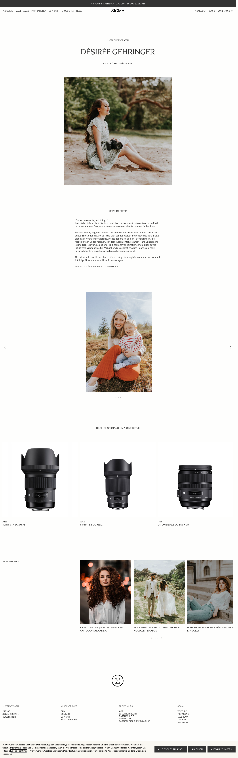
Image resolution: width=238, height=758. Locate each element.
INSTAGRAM (183, 714)
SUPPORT (65, 717)
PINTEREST (182, 722)
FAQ (63, 711)
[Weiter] (230, 347)
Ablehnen (197, 749)
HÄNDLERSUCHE (69, 719)
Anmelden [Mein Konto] (200, 11)
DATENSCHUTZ (126, 716)
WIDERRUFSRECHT (128, 714)
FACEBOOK (94, 266)
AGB (121, 711)
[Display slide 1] (156, 638)
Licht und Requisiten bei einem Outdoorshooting (101, 629)
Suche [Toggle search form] (212, 11)
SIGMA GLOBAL (9, 714)
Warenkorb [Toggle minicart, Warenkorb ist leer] (225, 11)
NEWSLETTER (9, 717)
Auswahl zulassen (221, 749)
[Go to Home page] (117, 10)
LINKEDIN (181, 719)
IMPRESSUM (125, 719)
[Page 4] (120, 397)
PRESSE (6, 711)
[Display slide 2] (158, 638)
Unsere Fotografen (118, 40)
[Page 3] (118, 397)
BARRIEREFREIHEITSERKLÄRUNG (134, 721)
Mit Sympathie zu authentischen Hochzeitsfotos (156, 629)
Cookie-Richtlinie (19, 751)
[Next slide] (162, 638)
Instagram (110, 266)
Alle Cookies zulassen (170, 749)
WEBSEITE (80, 266)
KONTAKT (65, 714)
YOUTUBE (182, 711)
